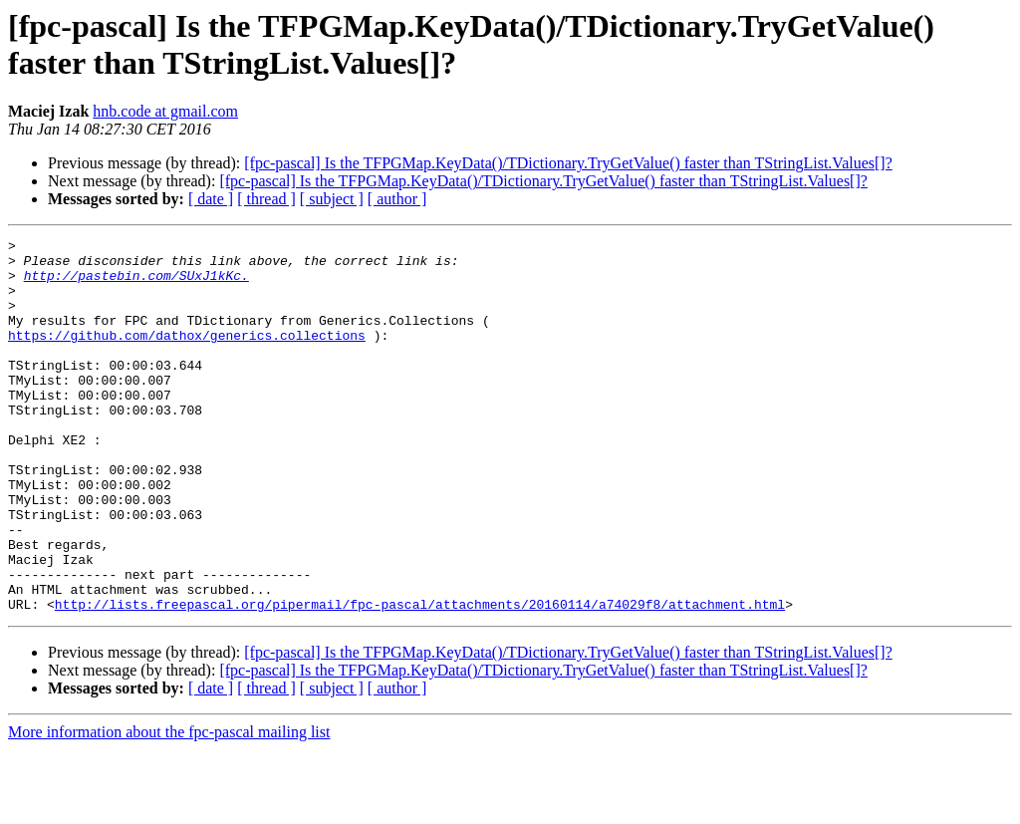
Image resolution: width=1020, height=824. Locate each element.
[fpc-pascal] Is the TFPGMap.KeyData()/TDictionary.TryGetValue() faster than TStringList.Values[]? (568, 162)
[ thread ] (266, 198)
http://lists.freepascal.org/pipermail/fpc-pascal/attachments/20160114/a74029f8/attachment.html (420, 678)
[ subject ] (332, 198)
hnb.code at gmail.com (165, 111)
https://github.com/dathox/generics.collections (187, 356)
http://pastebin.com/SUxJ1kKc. (136, 284)
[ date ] (210, 198)
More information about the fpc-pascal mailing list (169, 806)
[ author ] (397, 198)
